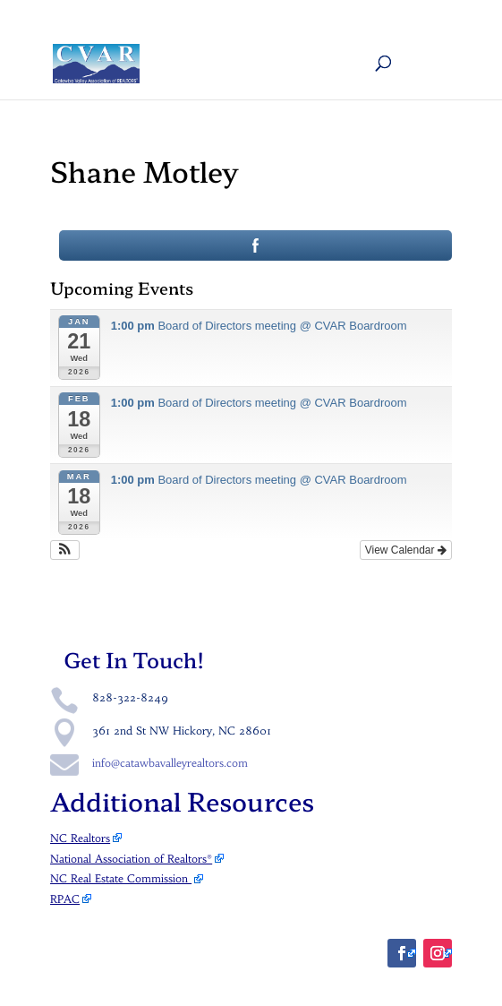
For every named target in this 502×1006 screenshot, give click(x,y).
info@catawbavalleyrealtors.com (170, 763)
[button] (65, 550)
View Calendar (406, 550)
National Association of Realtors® (131, 858)
